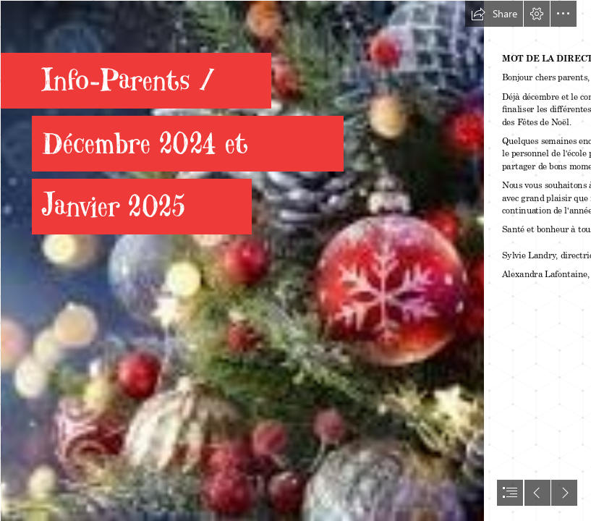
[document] (295, 260)
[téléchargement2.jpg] (241, 260)
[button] (494, 14)
